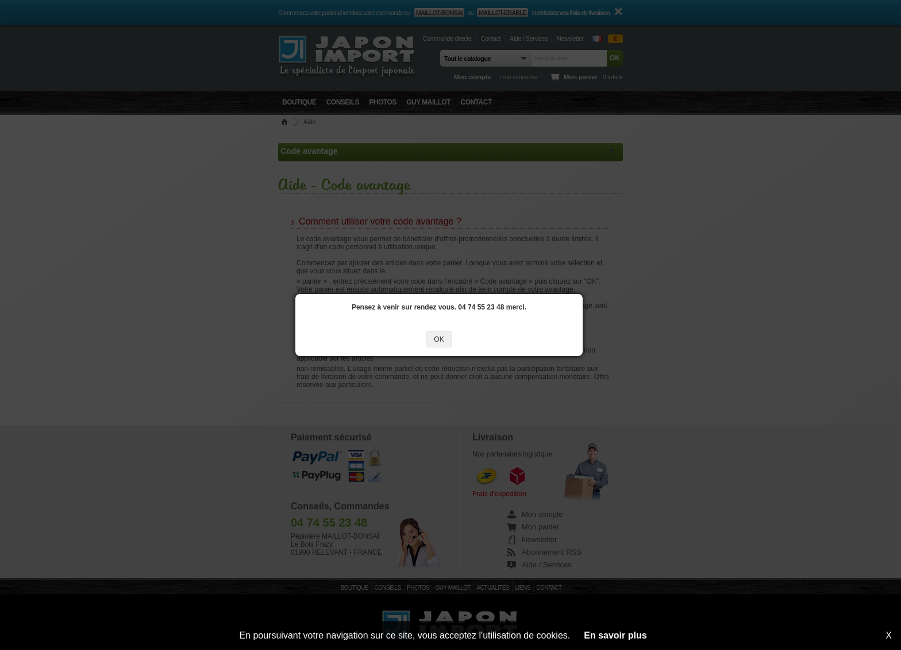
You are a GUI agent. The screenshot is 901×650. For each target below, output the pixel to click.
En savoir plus (615, 635)
